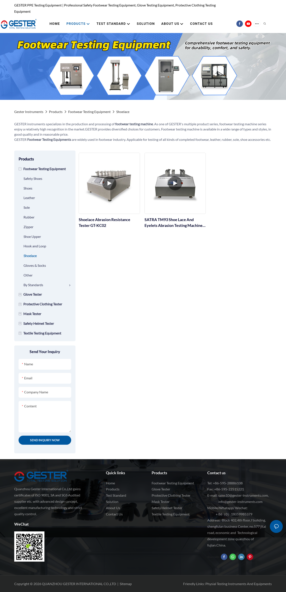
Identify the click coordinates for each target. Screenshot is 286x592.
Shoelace (122, 112)
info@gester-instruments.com (239, 501)
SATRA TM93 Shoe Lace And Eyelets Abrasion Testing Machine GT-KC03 (174, 222)
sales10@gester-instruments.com (243, 495)
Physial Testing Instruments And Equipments (238, 584)
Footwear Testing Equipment (89, 112)
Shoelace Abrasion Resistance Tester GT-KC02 (104, 222)
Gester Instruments (28, 112)
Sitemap (126, 584)
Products (56, 112)
